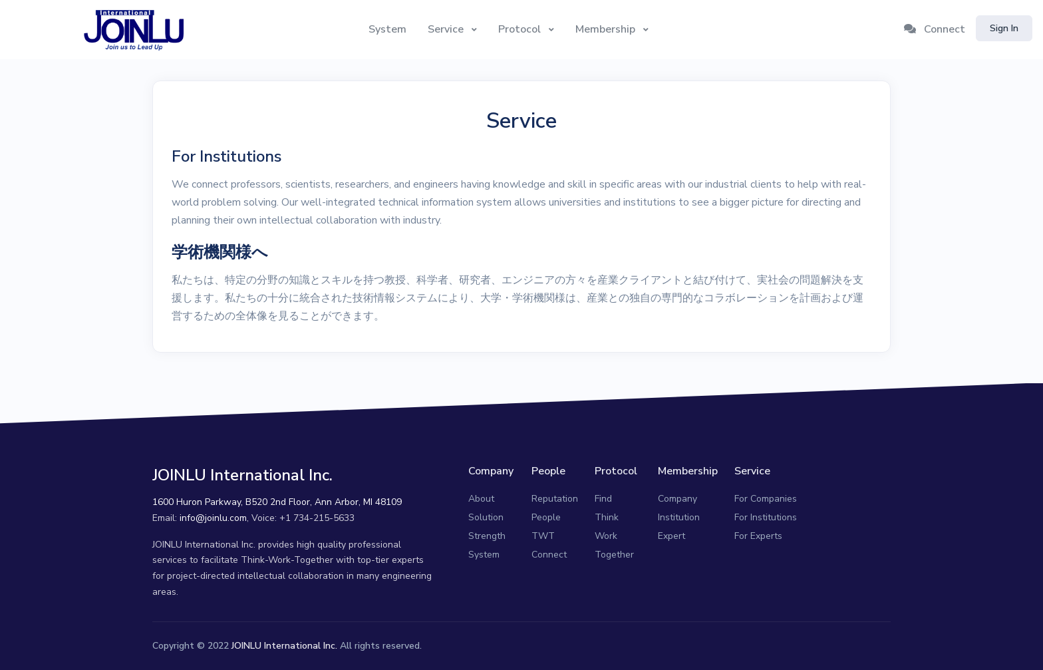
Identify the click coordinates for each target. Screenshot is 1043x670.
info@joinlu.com (213, 518)
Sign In (1004, 28)
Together (614, 554)
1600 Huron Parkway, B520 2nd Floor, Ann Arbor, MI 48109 (277, 502)
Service (447, 29)
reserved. (402, 645)
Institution (679, 517)
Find (603, 498)
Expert (671, 536)
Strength (487, 536)
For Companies (765, 498)
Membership (606, 29)
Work (606, 536)
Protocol (520, 29)
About (481, 498)
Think (607, 517)
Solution (486, 517)
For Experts (758, 536)
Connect (934, 29)
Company (677, 498)
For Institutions (765, 517)
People (546, 517)
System (387, 29)
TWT (543, 536)
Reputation (554, 498)
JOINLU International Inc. (284, 645)
